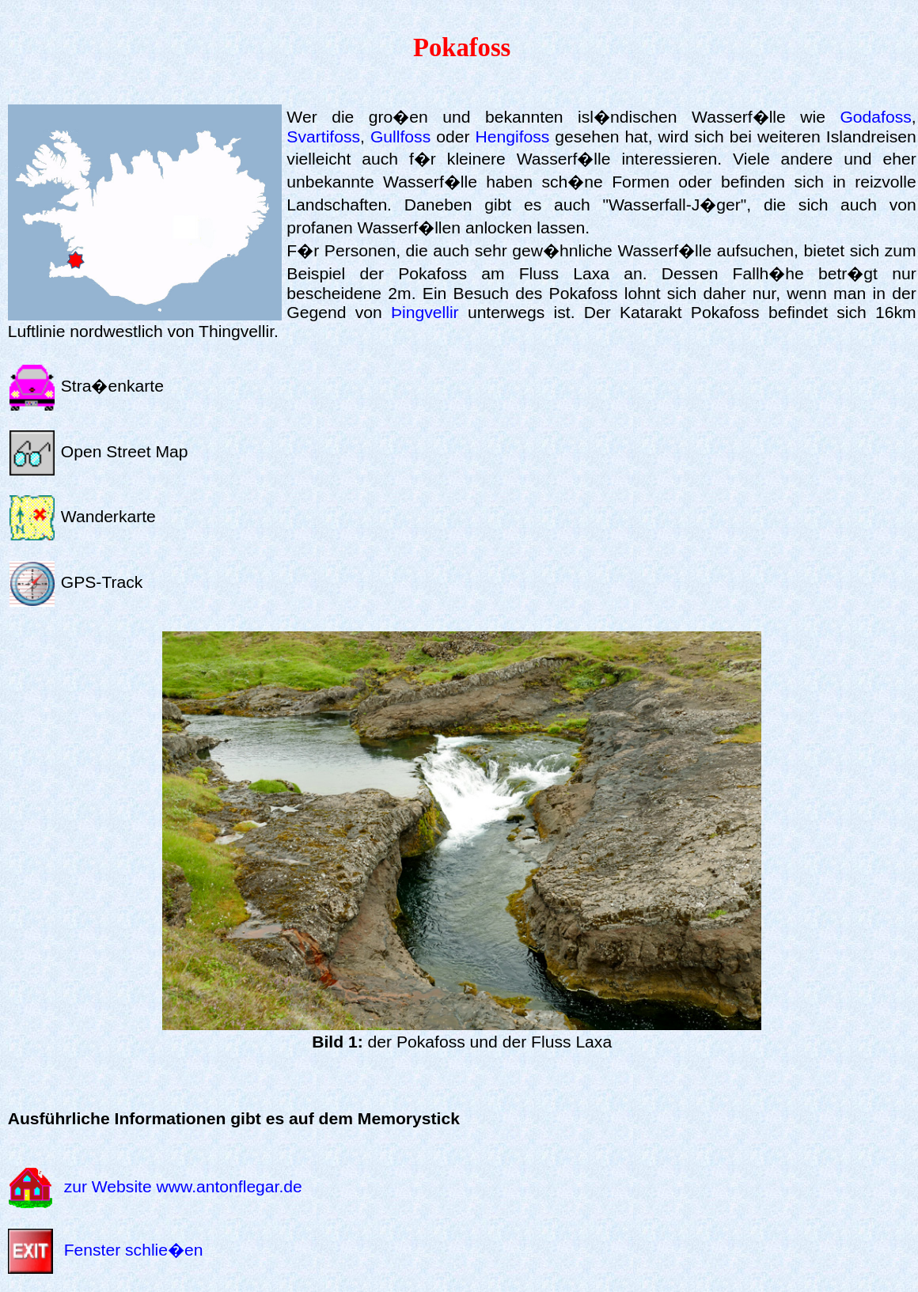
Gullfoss (400, 136)
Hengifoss (512, 136)
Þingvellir (425, 312)
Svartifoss (323, 136)
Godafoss (875, 117)
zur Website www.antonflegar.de (183, 1186)
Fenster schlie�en (133, 1250)
